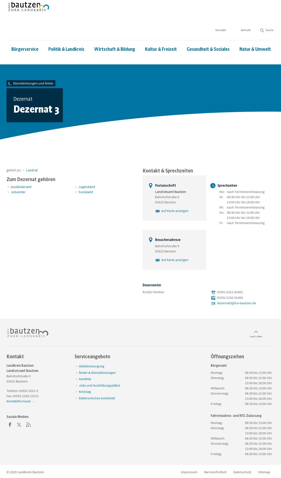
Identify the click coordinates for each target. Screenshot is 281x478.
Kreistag (85, 391)
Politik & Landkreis (66, 36)
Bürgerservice (24, 36)
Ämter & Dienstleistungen (97, 372)
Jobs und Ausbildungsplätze (99, 385)
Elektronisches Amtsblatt (97, 398)
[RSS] (28, 424)
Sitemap (264, 472)
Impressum (189, 472)
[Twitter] (19, 424)
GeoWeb (85, 379)
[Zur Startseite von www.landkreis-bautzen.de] (28, 13)
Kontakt (221, 17)
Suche (266, 17)
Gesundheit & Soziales (208, 36)
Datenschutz (242, 472)
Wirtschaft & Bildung (114, 36)
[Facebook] (9, 424)
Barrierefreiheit (215, 472)
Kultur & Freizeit (161, 36)
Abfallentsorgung (91, 366)
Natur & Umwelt (255, 36)
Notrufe (246, 17)
